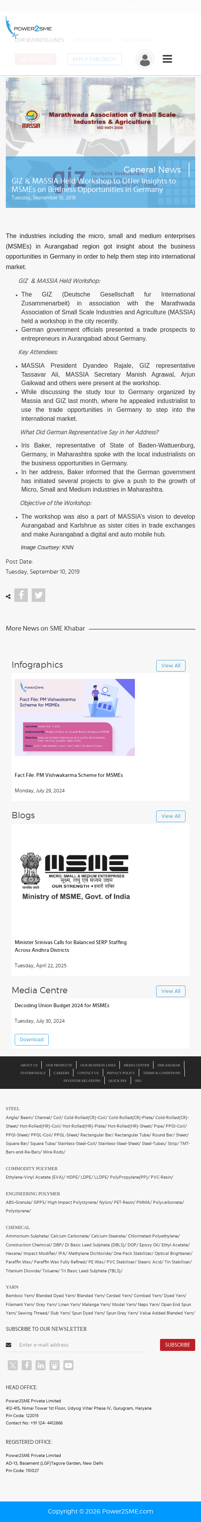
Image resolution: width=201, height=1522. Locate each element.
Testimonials (33, 1073)
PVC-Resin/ (162, 1177)
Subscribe (177, 1345)
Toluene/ (51, 1270)
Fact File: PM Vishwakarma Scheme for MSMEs (69, 775)
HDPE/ (73, 1177)
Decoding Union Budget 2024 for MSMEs (62, 1005)
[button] (100, 761)
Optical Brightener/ (173, 1253)
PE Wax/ (97, 1262)
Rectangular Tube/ (133, 1135)
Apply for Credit (94, 59)
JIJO (138, 1081)
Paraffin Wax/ (19, 1262)
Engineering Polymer (33, 1193)
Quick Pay (118, 1081)
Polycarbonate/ (168, 1202)
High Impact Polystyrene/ (73, 1202)
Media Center (136, 1065)
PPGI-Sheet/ (18, 1135)
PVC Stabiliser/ (121, 1262)
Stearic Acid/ (151, 1262)
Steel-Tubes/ (154, 1143)
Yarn (12, 1287)
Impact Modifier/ (40, 1253)
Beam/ (27, 1117)
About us (29, 1065)
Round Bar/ (163, 1135)
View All (171, 666)
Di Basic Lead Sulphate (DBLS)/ (95, 1245)
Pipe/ (159, 1126)
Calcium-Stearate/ (109, 1236)
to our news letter (156, 5)
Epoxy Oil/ (150, 1245)
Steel (13, 1108)
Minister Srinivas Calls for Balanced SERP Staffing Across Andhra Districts (71, 946)
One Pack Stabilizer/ (133, 1253)
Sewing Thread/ (33, 1313)
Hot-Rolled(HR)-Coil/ (40, 1126)
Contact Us (88, 1073)
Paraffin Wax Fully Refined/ (60, 1262)
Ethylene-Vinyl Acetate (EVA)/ (35, 1177)
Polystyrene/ (18, 1210)
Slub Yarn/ (60, 1313)
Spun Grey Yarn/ (122, 1313)
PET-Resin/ (124, 1202)
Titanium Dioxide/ (23, 1270)
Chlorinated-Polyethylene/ (154, 1236)
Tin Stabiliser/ (178, 1262)
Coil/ (58, 1117)
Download (32, 1039)
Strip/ (173, 1143)
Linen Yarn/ (69, 1304)
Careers (62, 1073)
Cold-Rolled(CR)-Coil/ (85, 1117)
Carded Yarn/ (119, 1295)
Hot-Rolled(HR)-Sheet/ (130, 1126)
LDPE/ (87, 1177)
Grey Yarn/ (46, 1304)
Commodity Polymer (32, 1168)
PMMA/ (144, 1202)
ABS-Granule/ (19, 1202)
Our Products (93, 40)
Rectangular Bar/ (97, 1135)
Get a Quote (35, 59)
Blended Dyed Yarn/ (56, 1295)
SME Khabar (138, 40)
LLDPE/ (101, 1177)
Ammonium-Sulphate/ (27, 1236)
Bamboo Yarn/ (20, 1295)
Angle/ (12, 1117)
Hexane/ (14, 1253)
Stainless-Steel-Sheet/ (119, 1143)
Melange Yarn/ (96, 1304)
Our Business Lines (39, 40)
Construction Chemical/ (29, 1245)
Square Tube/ (43, 1143)
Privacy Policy (121, 1073)
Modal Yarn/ (124, 1304)
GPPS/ (40, 1202)
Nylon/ (106, 1202)
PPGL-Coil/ (42, 1135)
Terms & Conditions (162, 1073)
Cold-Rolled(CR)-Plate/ (131, 1117)
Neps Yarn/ (149, 1304)
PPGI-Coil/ (176, 1126)
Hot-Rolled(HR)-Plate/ (85, 1126)
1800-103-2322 (91, 5)
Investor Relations (81, 1081)
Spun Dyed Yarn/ (88, 1313)
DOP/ (133, 1245)
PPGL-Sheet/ (66, 1135)
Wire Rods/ (54, 1152)
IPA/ (62, 1253)
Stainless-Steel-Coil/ (77, 1143)
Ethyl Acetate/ (176, 1245)
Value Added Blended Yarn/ (167, 1313)
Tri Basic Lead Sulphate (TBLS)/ (92, 1270)
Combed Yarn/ (148, 1295)
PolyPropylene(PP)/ (130, 1177)
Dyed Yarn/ (175, 1295)
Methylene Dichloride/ (90, 1253)
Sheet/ (182, 1135)
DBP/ (58, 1245)
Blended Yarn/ (91, 1295)
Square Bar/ (17, 1143)
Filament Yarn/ (20, 1304)
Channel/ (43, 1117)
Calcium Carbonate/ (70, 1236)
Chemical (18, 1227)
